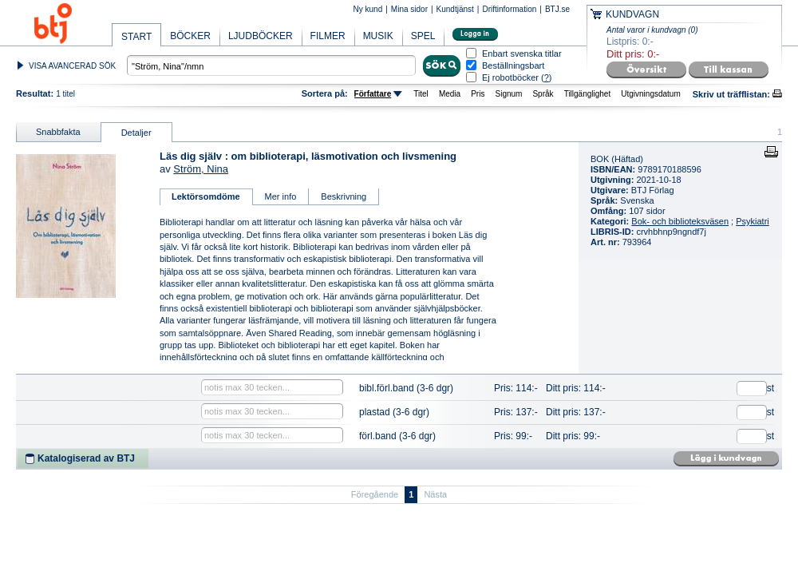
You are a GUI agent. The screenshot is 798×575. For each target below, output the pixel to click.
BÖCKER (190, 36)
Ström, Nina (200, 169)
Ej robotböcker (510, 77)
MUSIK (378, 36)
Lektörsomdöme (206, 196)
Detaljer (136, 132)
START (136, 36)
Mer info (281, 196)
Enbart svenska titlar (522, 54)
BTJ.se (557, 9)
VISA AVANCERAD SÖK (72, 65)
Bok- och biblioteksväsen (680, 221)
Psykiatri (752, 221)
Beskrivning (343, 196)
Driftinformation (509, 9)
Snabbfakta (58, 132)
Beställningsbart (513, 65)
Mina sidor (409, 9)
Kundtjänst (455, 9)
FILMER (328, 36)
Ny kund (368, 9)
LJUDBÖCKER (260, 36)
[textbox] (271, 65)
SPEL (423, 36)
